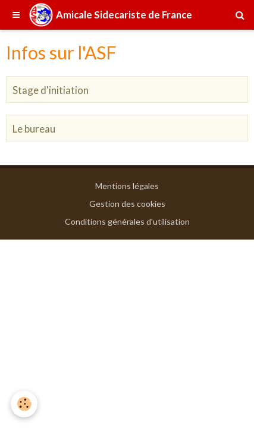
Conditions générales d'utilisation (127, 221)
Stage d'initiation (50, 90)
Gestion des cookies (127, 204)
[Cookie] (24, 404)
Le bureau (33, 128)
